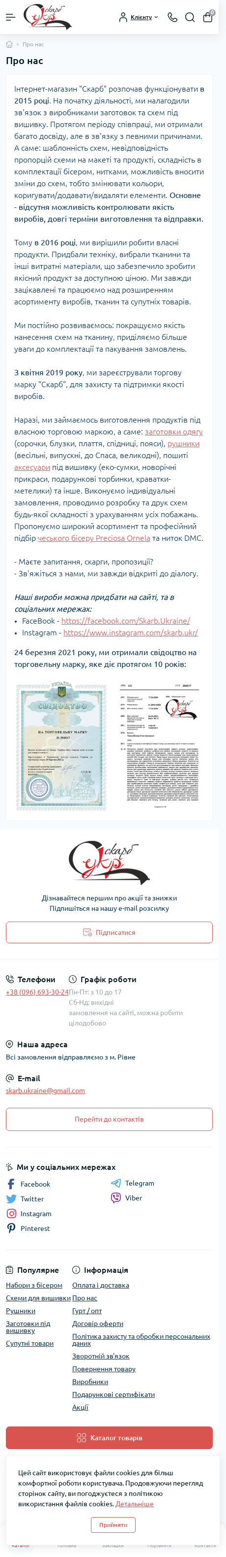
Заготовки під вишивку (28, 1327)
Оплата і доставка (100, 1285)
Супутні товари (30, 1343)
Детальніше (134, 1504)
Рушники (20, 1311)
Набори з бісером (34, 1285)
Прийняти (113, 1525)
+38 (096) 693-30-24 (37, 992)
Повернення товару (104, 1369)
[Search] (190, 17)
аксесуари (32, 467)
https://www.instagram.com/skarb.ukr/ (130, 632)
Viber (126, 1198)
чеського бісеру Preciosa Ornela (94, 537)
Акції (80, 1407)
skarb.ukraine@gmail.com (45, 1090)
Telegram (132, 1183)
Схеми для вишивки (38, 1298)
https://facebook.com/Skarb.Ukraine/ (125, 620)
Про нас (84, 1298)
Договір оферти (97, 1323)
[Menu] (11, 17)
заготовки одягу (174, 431)
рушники (183, 443)
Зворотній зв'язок (101, 1356)
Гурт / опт (87, 1311)
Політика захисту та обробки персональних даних (141, 1339)
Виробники (90, 1382)
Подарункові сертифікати (113, 1394)
